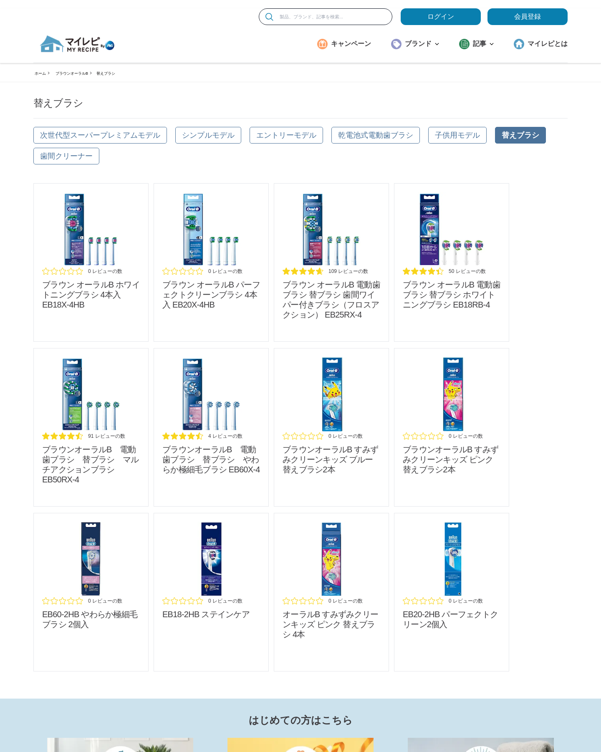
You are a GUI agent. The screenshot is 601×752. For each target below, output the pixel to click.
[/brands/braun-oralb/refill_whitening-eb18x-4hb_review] (91, 262)
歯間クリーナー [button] (66, 156)
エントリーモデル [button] (286, 135)
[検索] (269, 17)
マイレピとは (548, 43)
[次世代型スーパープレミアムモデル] (100, 135)
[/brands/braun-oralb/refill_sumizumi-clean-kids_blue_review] (331, 427)
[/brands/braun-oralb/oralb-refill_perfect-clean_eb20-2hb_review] (451, 592)
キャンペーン (351, 43)
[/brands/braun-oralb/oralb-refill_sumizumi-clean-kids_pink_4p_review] (331, 592)
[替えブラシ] (520, 135)
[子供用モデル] (457, 135)
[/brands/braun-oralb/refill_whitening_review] (451, 262)
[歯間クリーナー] (66, 156)
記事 (483, 43)
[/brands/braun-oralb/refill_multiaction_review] (91, 427)
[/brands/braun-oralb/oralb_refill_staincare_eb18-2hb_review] (211, 592)
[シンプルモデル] (208, 135)
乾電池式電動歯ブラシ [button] (375, 135)
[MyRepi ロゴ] (77, 43)
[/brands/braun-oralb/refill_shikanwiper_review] (331, 262)
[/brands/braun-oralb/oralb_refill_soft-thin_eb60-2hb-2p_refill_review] (91, 592)
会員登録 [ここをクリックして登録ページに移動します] (527, 16)
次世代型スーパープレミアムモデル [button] (100, 135)
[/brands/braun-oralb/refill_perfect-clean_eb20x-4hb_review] (211, 262)
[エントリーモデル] (286, 135)
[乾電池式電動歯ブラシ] (375, 135)
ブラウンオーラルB (72, 73)
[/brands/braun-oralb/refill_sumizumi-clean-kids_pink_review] (451, 427)
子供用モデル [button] (457, 135)
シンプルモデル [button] (208, 135)
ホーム (40, 73)
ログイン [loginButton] (440, 16)
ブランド (422, 43)
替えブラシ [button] (520, 135)
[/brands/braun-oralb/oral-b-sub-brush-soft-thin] (211, 427)
